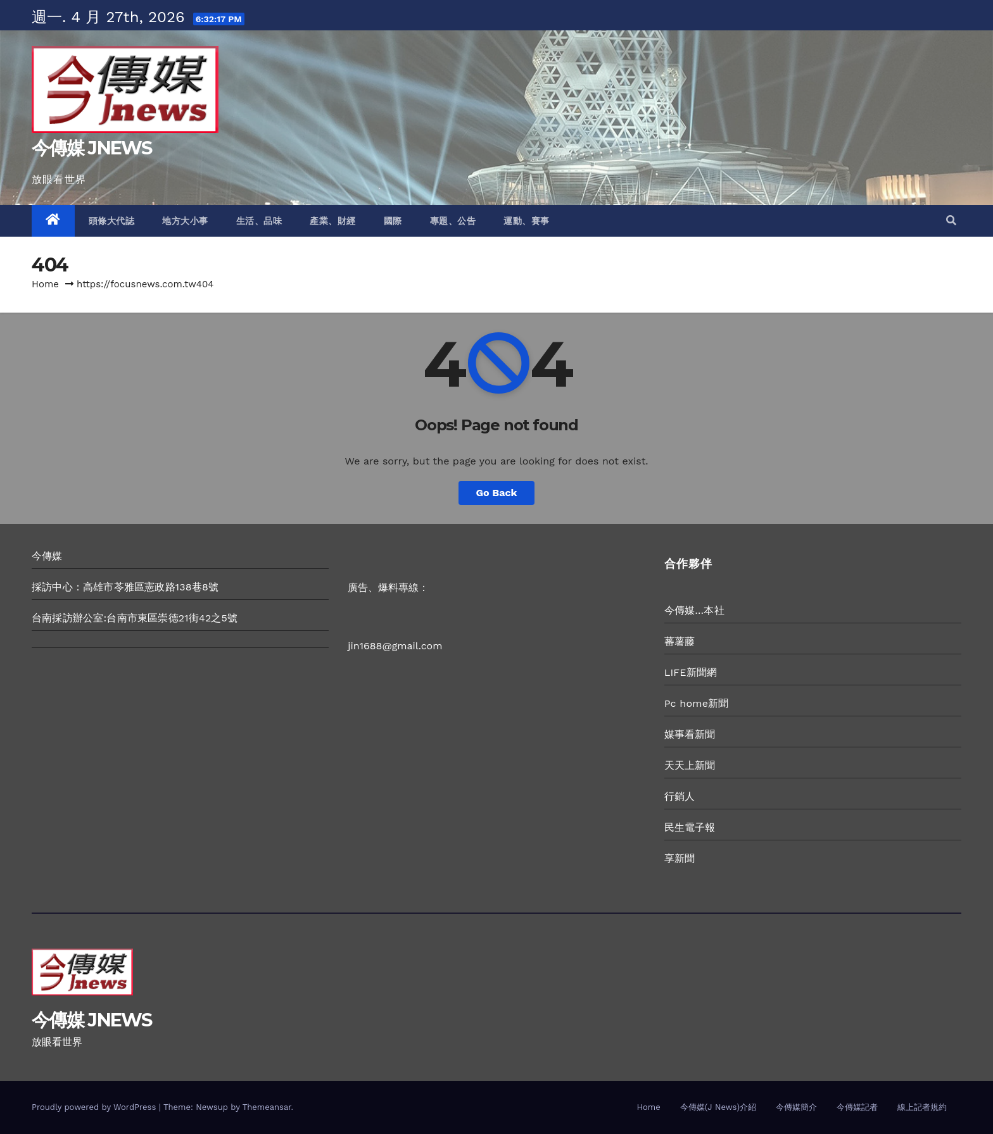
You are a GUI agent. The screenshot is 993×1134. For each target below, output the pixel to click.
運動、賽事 (526, 221)
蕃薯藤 (679, 641)
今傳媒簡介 (796, 1107)
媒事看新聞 (690, 734)
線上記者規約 (922, 1107)
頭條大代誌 (112, 221)
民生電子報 (690, 827)
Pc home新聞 (696, 703)
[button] (951, 221)
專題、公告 (453, 221)
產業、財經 (333, 221)
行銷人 (679, 796)
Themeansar (267, 1107)
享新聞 (679, 858)
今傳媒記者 (857, 1107)
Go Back (496, 493)
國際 (393, 221)
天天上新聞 (690, 765)
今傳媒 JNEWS (92, 148)
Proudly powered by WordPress (95, 1107)
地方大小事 (185, 221)
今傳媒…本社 (694, 610)
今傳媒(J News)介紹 (718, 1107)
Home (45, 284)
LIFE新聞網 (691, 672)
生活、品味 (259, 221)
